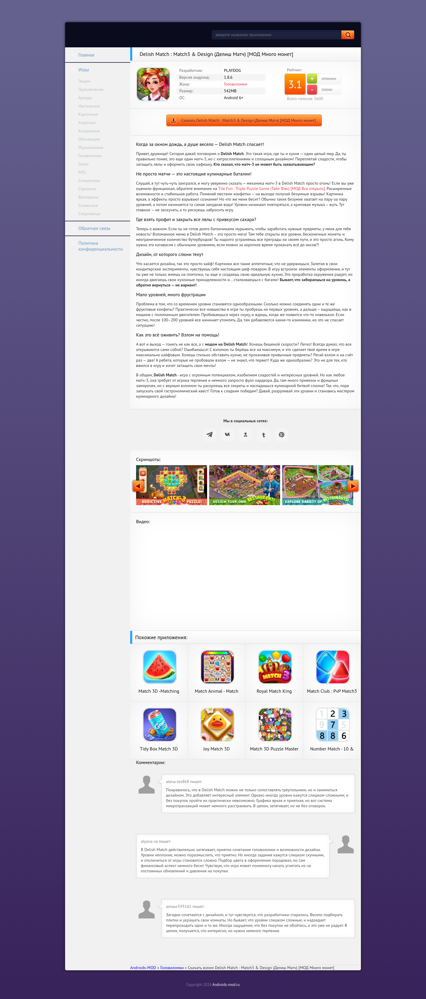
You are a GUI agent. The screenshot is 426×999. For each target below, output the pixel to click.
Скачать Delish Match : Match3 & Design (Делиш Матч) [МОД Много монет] (248, 120)
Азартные (87, 122)
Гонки (83, 164)
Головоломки (90, 155)
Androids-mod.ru (226, 984)
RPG (82, 172)
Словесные (88, 205)
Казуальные (89, 130)
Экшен (84, 81)
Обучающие (89, 139)
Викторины (88, 197)
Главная (82, 55)
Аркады (85, 97)
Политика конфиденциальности (97, 246)
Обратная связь (90, 228)
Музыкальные (90, 147)
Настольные (89, 106)
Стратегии (87, 188)
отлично (321, 79)
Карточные (88, 114)
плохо (319, 90)
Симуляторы (89, 180)
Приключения (91, 89)
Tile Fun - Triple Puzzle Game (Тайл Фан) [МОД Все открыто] (271, 188)
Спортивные (89, 213)
